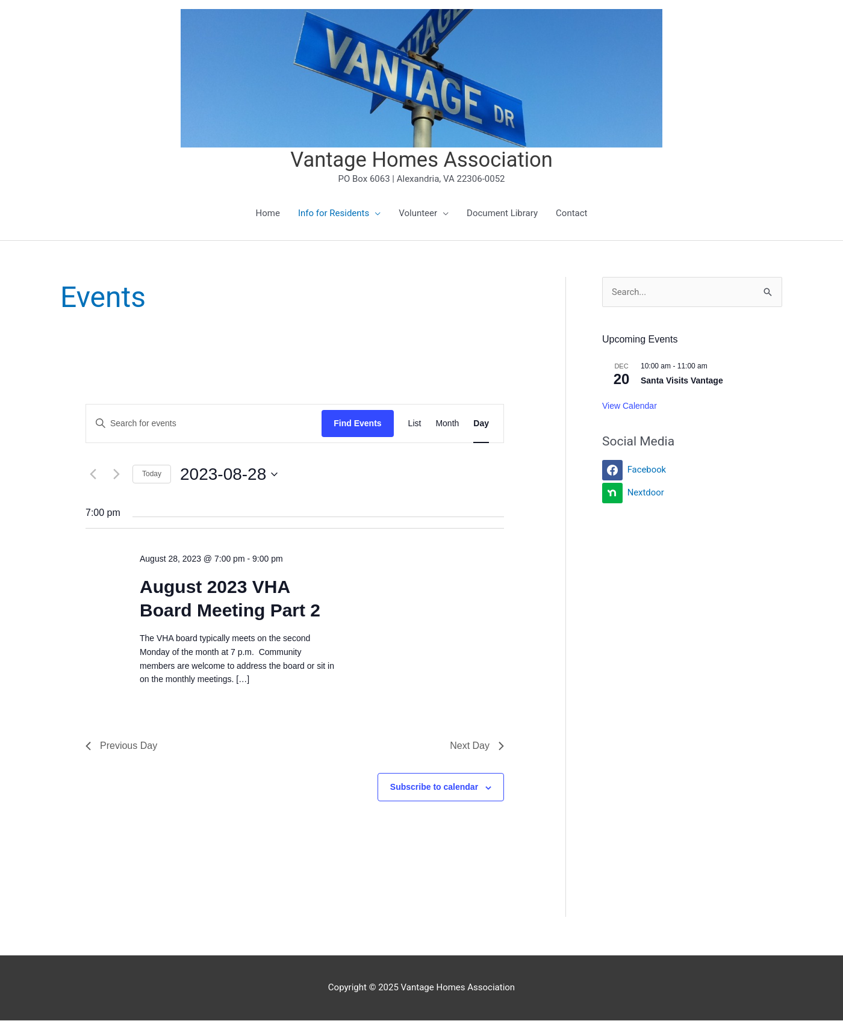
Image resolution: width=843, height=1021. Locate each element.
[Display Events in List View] (414, 424)
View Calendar (629, 406)
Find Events (357, 424)
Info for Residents (333, 213)
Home (268, 213)
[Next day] (116, 474)
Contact (571, 213)
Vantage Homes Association (421, 159)
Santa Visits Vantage (682, 381)
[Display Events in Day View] (481, 424)
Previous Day (121, 746)
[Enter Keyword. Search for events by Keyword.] (204, 424)
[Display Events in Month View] (447, 424)
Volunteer (418, 213)
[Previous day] (93, 474)
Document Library (502, 213)
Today (151, 474)
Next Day (477, 746)
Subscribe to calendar (434, 787)
